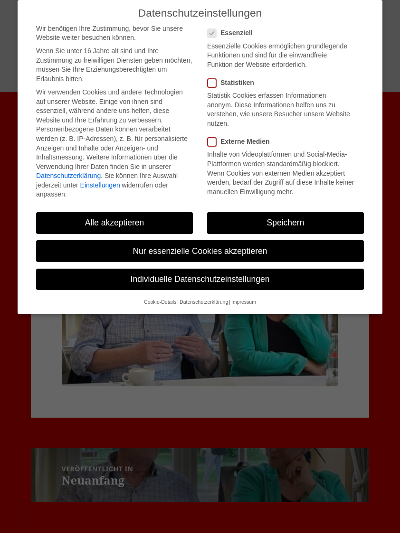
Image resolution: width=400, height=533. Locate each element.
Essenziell (233, 23)
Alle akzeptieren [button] (114, 213)
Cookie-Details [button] (160, 293)
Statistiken (233, 73)
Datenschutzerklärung (68, 166)
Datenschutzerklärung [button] (204, 293)
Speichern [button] (286, 213)
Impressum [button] (243, 293)
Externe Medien (241, 132)
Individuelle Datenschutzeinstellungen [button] (200, 270)
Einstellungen (100, 176)
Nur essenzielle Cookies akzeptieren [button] (200, 241)
